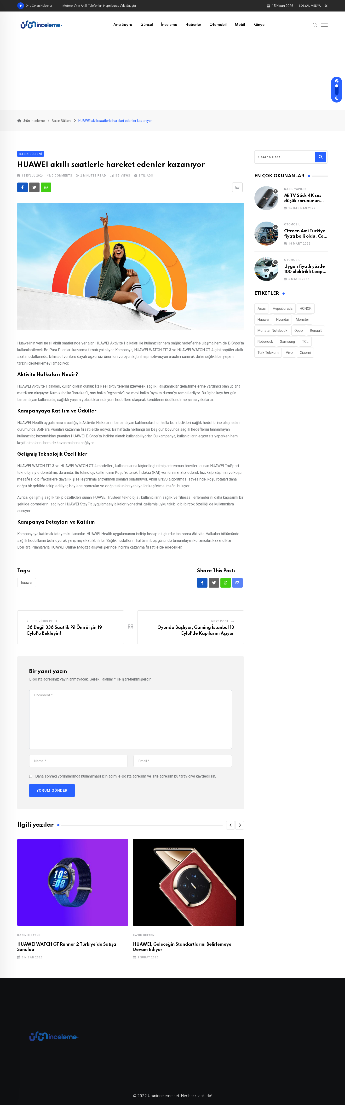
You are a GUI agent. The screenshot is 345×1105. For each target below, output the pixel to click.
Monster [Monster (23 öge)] (302, 319)
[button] (230, 825)
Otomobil (218, 25)
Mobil (240, 25)
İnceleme (169, 25)
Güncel (146, 25)
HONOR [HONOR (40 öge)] (305, 308)
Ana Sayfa (122, 25)
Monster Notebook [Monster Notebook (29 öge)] (272, 330)
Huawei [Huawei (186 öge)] (263, 319)
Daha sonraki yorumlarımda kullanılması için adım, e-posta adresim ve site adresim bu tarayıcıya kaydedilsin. (125, 776)
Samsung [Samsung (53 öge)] (287, 341)
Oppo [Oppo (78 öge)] (298, 330)
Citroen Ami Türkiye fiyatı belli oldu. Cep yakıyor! (305, 236)
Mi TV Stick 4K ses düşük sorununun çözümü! (302, 201)
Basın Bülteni (28, 935)
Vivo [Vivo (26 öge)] (289, 352)
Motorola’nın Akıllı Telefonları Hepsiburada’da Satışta (99, 5)
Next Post (220, 621)
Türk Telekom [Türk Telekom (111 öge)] (268, 352)
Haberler (193, 25)
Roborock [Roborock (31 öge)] (265, 341)
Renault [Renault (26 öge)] (316, 330)
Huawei (26, 582)
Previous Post (45, 621)
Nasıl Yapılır (295, 189)
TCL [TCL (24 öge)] (305, 341)
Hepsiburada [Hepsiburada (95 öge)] (283, 308)
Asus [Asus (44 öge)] (262, 308)
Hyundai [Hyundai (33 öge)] (282, 319)
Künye (258, 25)
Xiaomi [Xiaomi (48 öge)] (305, 352)
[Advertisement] (172, 74)
